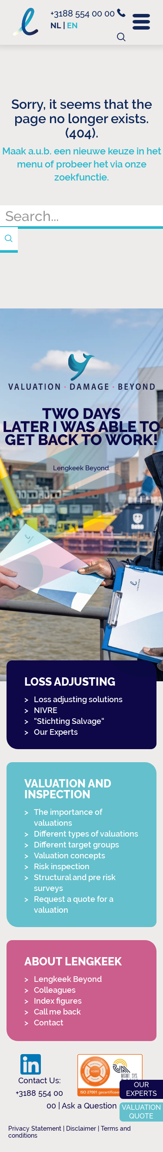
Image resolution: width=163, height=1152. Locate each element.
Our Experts (56, 732)
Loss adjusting (69, 681)
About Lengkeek (73, 961)
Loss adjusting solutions (78, 699)
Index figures (58, 1000)
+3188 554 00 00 (88, 13)
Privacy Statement (34, 1128)
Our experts (141, 1089)
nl (55, 25)
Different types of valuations (86, 833)
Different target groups (76, 844)
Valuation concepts (69, 855)
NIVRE (45, 710)
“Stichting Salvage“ (69, 721)
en (72, 25)
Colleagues (55, 990)
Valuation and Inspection (67, 789)
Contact (48, 1022)
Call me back (57, 1011)
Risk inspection (62, 866)
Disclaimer (81, 1128)
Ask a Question (89, 1105)
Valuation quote (141, 1111)
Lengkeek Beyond (81, 468)
